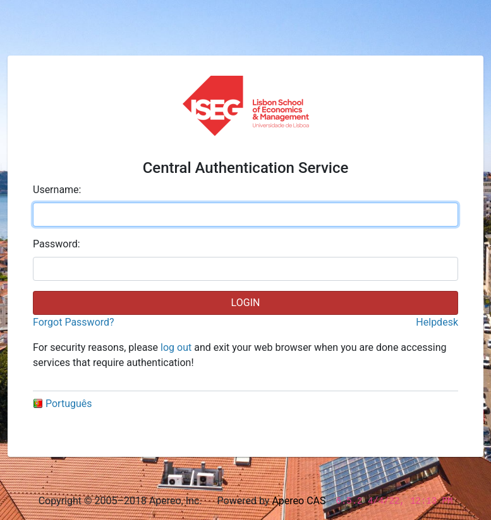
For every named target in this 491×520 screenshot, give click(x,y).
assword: (56, 244)
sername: (57, 190)
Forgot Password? (73, 322)
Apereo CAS (298, 501)
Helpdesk (437, 322)
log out (176, 347)
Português (62, 404)
